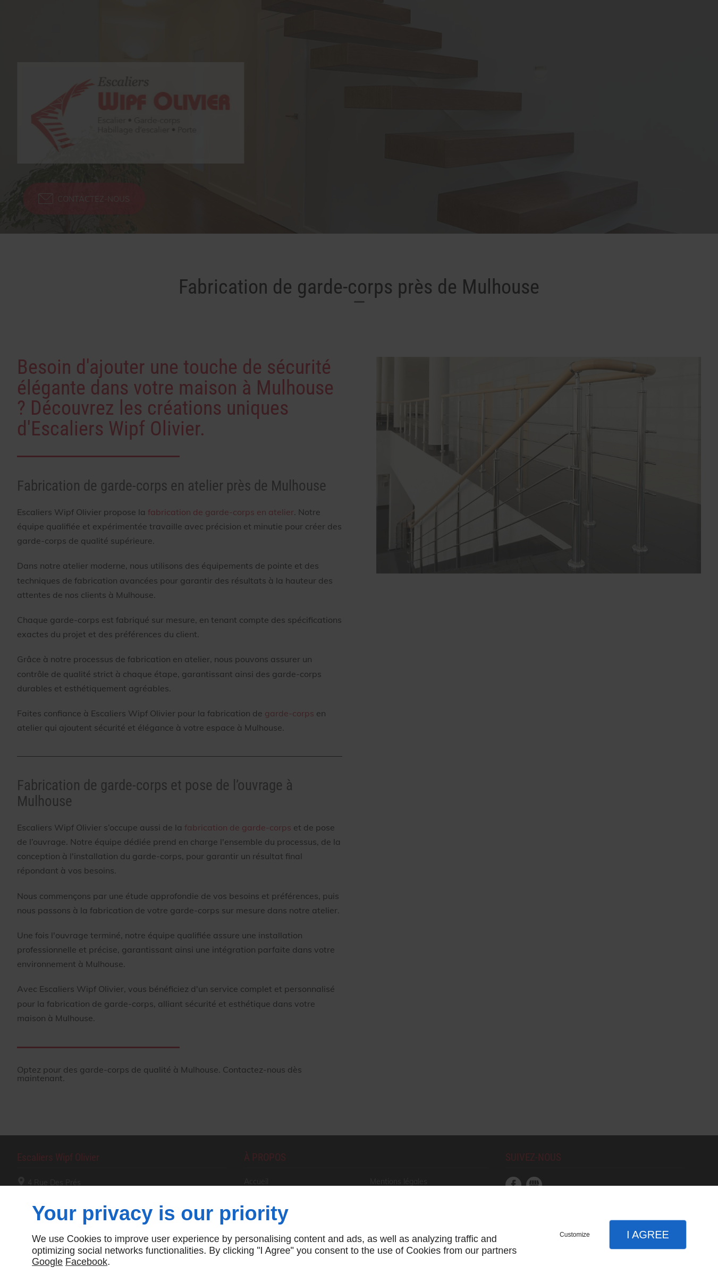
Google (47, 1261)
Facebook (86, 1261)
